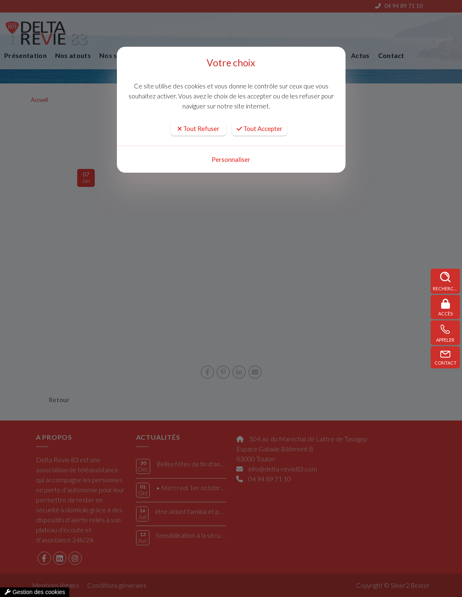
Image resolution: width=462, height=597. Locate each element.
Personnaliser (231, 159)
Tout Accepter (260, 128)
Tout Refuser (198, 128)
